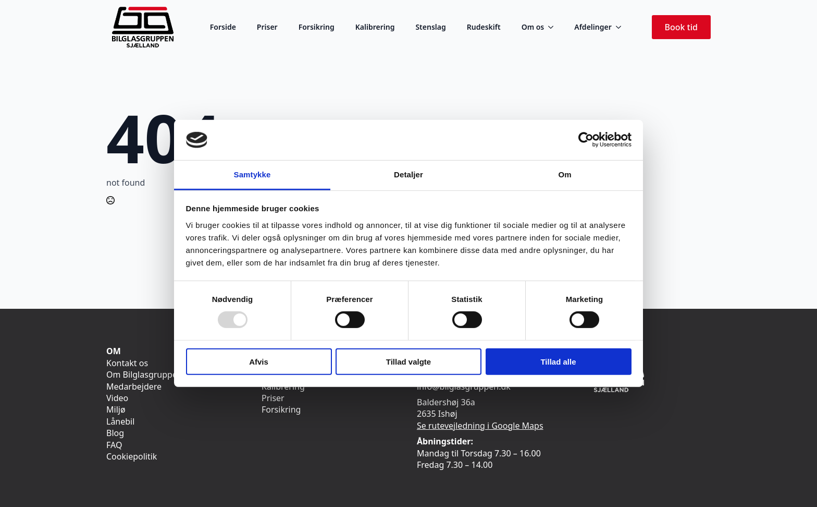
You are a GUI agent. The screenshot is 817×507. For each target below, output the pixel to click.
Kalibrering (375, 27)
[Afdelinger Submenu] (622, 27)
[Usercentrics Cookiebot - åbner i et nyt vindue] (586, 140)
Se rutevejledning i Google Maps (480, 425)
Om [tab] (564, 174)
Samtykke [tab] (252, 174)
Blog (115, 433)
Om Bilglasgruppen (144, 374)
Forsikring (317, 27)
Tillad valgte (408, 361)
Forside (223, 27)
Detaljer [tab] (408, 174)
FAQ (114, 445)
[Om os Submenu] (554, 27)
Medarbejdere (134, 386)
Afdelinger (592, 27)
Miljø (116, 409)
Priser (267, 27)
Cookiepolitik (131, 456)
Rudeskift (484, 27)
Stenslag (430, 27)
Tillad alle (558, 361)
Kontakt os (127, 363)
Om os (533, 27)
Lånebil (120, 421)
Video (117, 398)
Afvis (258, 361)
